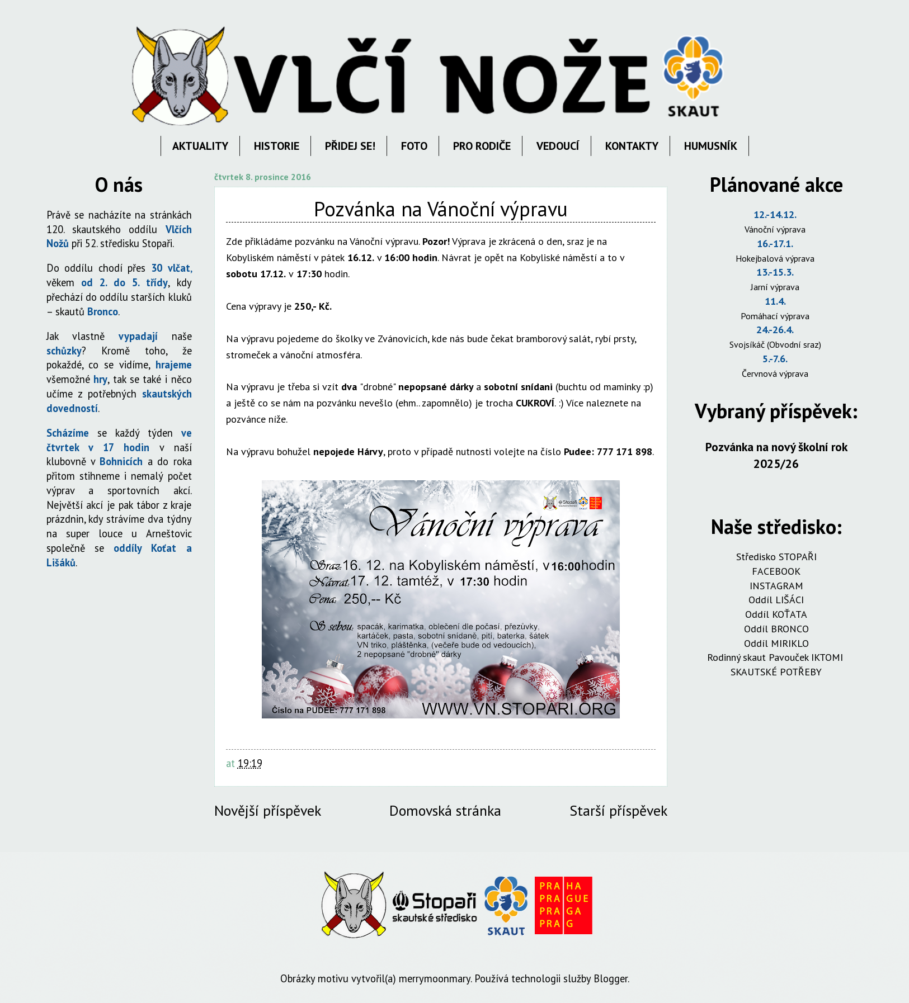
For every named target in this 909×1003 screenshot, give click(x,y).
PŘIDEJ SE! (350, 146)
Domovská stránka (445, 810)
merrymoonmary (434, 978)
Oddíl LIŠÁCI (776, 599)
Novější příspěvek (267, 810)
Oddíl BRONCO (776, 628)
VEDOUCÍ (558, 146)
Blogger (611, 978)
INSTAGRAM (776, 585)
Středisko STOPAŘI (776, 556)
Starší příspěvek (618, 810)
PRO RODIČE (482, 146)
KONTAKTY (631, 146)
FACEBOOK (776, 571)
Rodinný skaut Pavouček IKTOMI (776, 657)
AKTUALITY (200, 146)
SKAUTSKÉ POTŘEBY (776, 671)
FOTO (414, 146)
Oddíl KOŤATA (776, 614)
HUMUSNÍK (710, 146)
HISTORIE (276, 146)
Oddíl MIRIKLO (776, 643)
